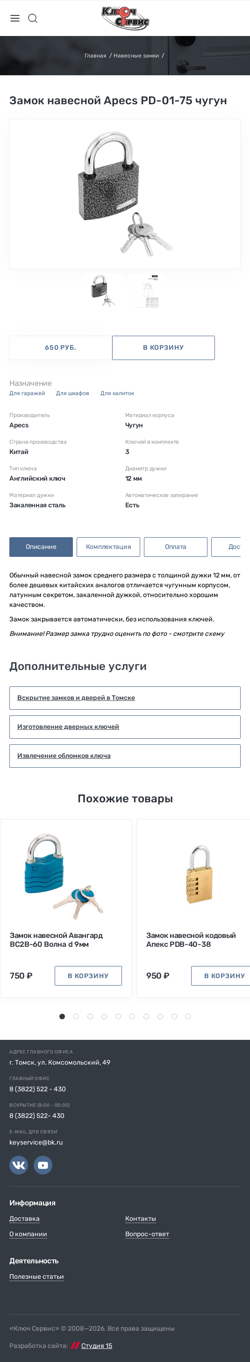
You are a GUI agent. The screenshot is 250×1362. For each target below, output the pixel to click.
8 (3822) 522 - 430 (37, 1089)
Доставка (24, 1219)
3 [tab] (90, 1016)
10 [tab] (189, 1016)
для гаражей (27, 393)
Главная (96, 55)
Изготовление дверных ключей (68, 727)
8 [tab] (160, 1016)
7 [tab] (146, 1016)
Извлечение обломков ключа (64, 756)
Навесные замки (136, 55)
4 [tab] (104, 1016)
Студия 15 (96, 1346)
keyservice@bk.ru (36, 1142)
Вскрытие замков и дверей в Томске (76, 698)
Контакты (140, 1219)
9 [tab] (174, 1016)
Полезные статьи (36, 1277)
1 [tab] (62, 1016)
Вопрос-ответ (147, 1234)
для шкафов (72, 393)
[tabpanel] (125, 194)
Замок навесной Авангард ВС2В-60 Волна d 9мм (56, 940)
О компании (28, 1234)
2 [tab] (76, 1016)
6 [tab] (132, 1016)
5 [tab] (118, 1016)
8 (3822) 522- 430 (36, 1116)
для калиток (117, 393)
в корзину (163, 348)
